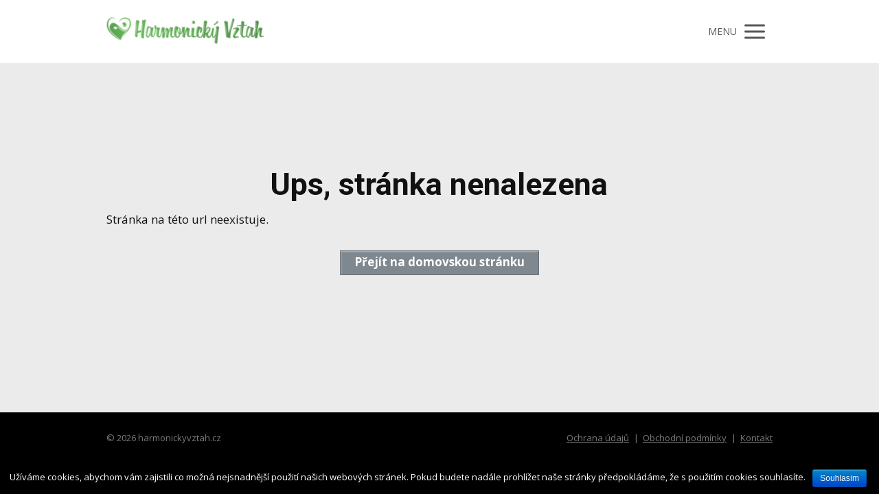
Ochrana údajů (598, 438)
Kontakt (756, 438)
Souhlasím (839, 478)
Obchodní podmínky (685, 438)
